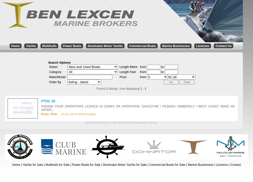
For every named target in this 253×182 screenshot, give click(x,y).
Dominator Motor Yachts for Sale (125, 165)
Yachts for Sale (33, 165)
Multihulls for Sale (58, 165)
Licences (202, 46)
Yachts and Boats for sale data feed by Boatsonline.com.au (121, 122)
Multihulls (49, 46)
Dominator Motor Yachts (105, 46)
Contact (235, 165)
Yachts (31, 46)
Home (15, 46)
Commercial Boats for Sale (167, 165)
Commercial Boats (142, 46)
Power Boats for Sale (86, 165)
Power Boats (72, 46)
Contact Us (223, 46)
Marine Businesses (176, 46)
